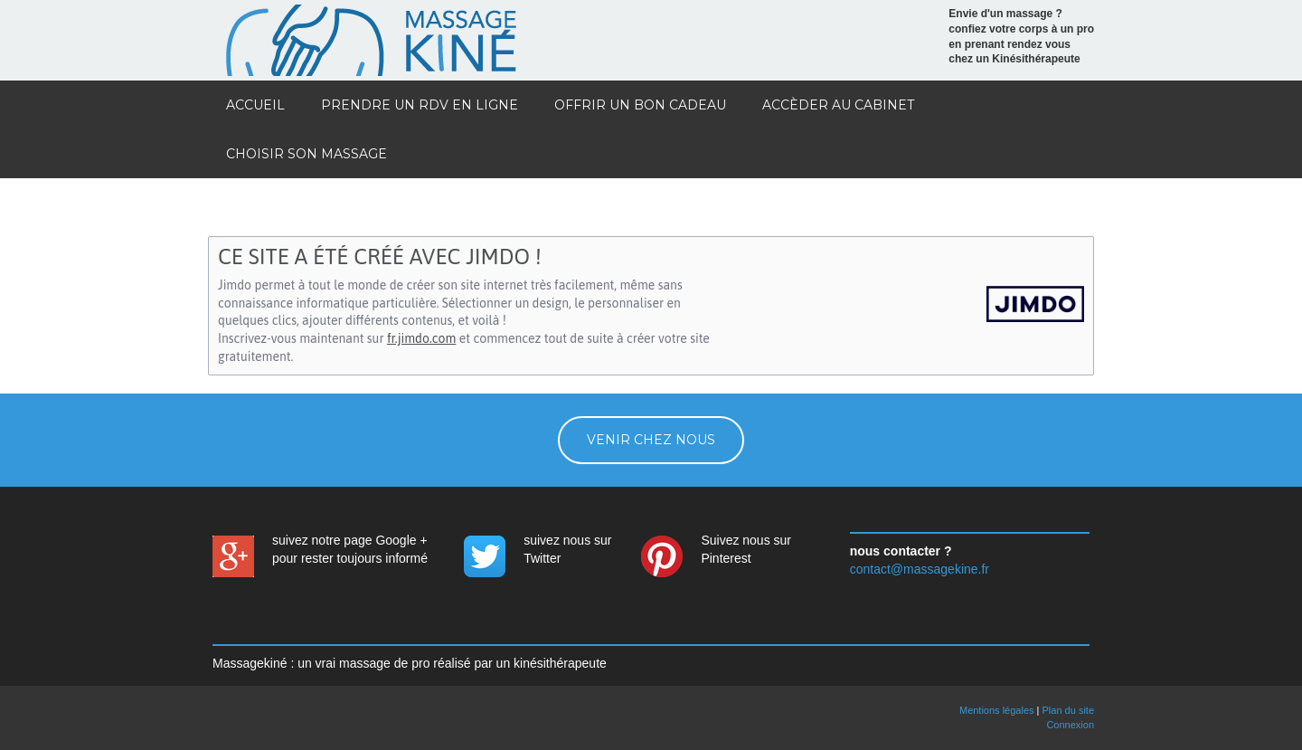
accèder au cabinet (838, 105)
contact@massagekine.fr (919, 569)
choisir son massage (306, 154)
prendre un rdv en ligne (419, 105)
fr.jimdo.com (421, 338)
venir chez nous (651, 440)
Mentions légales (996, 710)
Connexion (1070, 724)
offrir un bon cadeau (640, 105)
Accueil (255, 105)
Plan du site (1068, 710)
